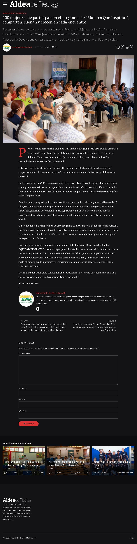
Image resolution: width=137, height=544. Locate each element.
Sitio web (23, 412)
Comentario (24, 354)
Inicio (132, 539)
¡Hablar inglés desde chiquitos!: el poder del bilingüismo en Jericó (22, 462)
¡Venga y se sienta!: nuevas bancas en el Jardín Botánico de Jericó (67, 462)
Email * (22, 400)
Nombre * (23, 389)
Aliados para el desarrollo (15, 13)
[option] (68, 99)
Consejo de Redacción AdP (21, 47)
